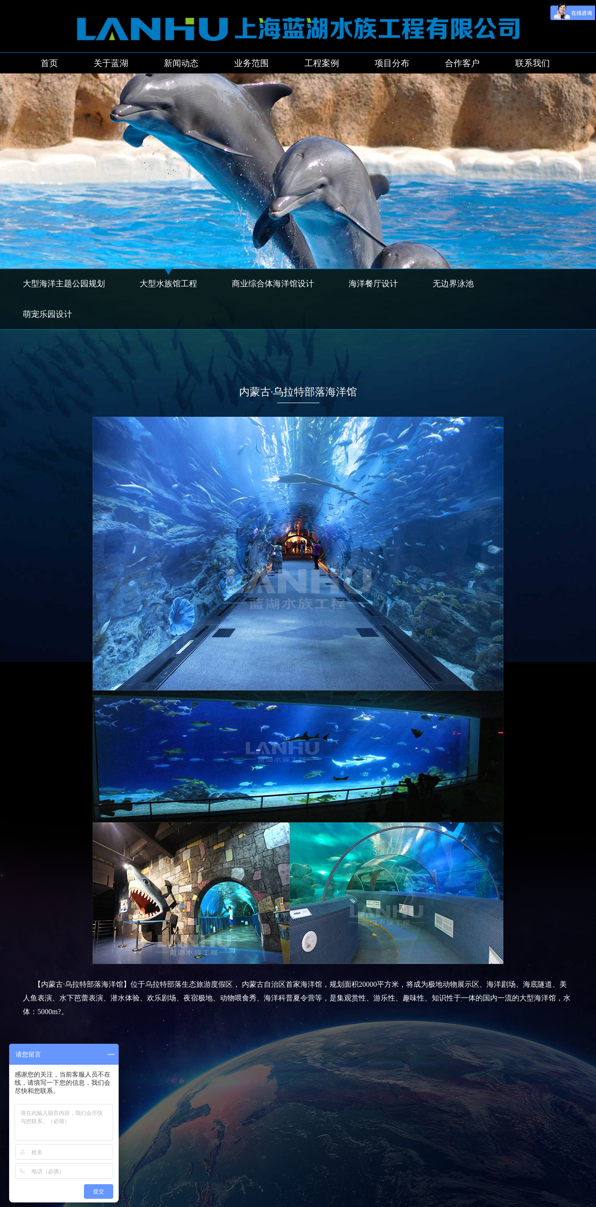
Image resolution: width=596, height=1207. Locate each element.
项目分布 (392, 63)
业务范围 (251, 63)
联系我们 (532, 63)
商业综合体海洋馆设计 (273, 283)
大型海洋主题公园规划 (64, 283)
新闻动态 (181, 63)
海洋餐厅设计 (373, 283)
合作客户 (462, 63)
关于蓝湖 (111, 63)
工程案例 (321, 63)
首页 (49, 63)
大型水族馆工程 (168, 283)
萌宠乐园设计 (47, 314)
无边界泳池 (453, 283)
